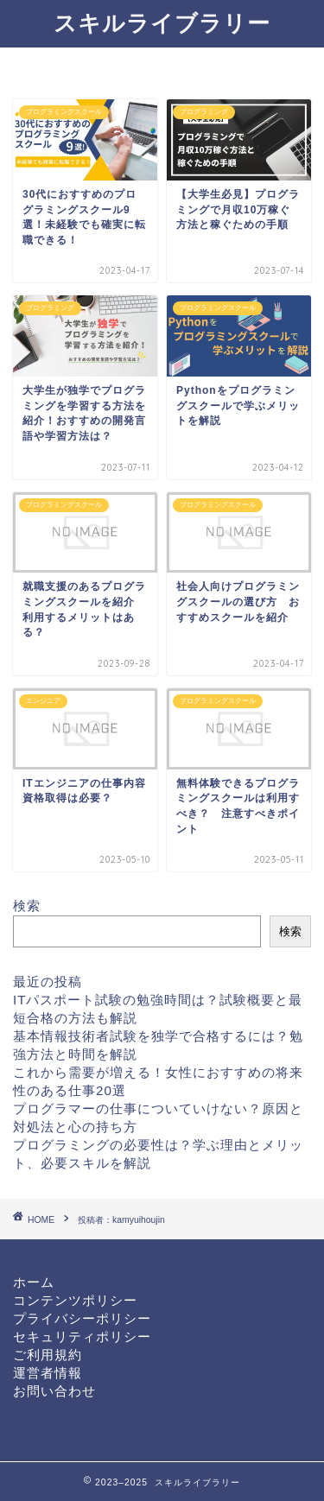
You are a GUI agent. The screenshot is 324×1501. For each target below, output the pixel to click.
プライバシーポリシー (82, 1318)
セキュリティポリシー (82, 1336)
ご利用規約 (47, 1354)
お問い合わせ (54, 1391)
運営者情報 (47, 1372)
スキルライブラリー (162, 22)
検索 (27, 905)
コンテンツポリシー (75, 1300)
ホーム (33, 1282)
